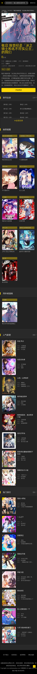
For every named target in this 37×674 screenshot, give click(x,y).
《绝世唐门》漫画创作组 (27, 632)
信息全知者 (21, 359)
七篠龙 (23, 456)
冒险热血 (23, 505)
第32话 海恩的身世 (7, 136)
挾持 (22, 368)
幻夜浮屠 (22, 221)
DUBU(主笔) (24, 558)
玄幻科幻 (10, 10)
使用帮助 (22, 655)
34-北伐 (23, 349)
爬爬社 (23, 382)
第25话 (4, 258)
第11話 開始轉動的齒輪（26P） (26, 109)
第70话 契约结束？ (26, 580)
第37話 (23, 478)
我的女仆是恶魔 (7, 221)
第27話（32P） (8, 117)
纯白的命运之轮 (7, 159)
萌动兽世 (20, 591)
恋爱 (8, 69)
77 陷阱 (4, 197)
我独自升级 (21, 554)
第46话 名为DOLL (24, 197)
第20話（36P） (24, 117)
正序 (35, 97)
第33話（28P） (8, 113)
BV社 (22, 614)
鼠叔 (22, 540)
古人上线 (22, 190)
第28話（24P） (24, 113)
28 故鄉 (4, 300)
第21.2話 (23, 460)
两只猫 (23, 503)
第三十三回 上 (23, 166)
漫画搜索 (9, 3)
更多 (35, 335)
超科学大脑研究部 (24, 251)
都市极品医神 (22, 396)
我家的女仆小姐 (22, 470)
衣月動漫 (23, 364)
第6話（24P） (24, 104)
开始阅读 (18, 90)
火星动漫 (23, 438)
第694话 (23, 525)
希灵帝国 (5, 282)
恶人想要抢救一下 (23, 609)
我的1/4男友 (21, 498)
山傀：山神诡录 (22, 378)
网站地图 (31, 655)
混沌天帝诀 (21, 433)
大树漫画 (3, 10)
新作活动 (5, 166)
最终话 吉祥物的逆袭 (25, 227)
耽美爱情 (23, 542)
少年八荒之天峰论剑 (8, 251)
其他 (22, 366)
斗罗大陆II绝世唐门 (24, 627)
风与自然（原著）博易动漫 (28, 577)
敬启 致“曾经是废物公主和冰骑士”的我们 (14, 323)
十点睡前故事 (23, 159)
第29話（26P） (8, 104)
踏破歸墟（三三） (26, 386)
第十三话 (5, 227)
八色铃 (15, 61)
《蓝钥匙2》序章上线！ (26, 136)
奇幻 (3, 69)
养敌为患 (20, 572)
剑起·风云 (20, 341)
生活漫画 (23, 476)
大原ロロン (24, 475)
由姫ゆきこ (9, 61)
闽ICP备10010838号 (18, 670)
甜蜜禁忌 (20, 535)
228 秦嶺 (23, 404)
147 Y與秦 (23, 617)
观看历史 (33, 3)
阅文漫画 (23, 401)
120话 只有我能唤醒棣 (27, 506)
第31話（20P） (8, 109)
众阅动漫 (23, 419)
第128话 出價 (24, 441)
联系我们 (14, 655)
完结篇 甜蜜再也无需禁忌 (27, 543)
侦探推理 (23, 347)
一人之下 (20, 517)
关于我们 (6, 655)
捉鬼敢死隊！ (24, 423)
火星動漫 (23, 346)
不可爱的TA (5, 190)
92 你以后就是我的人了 (27, 599)
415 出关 (23, 636)
